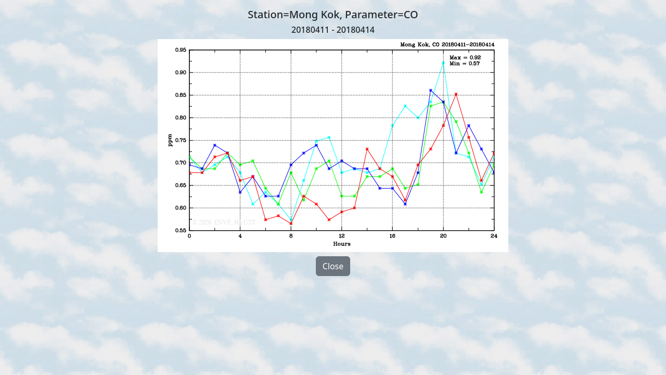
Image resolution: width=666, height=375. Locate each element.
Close (333, 266)
